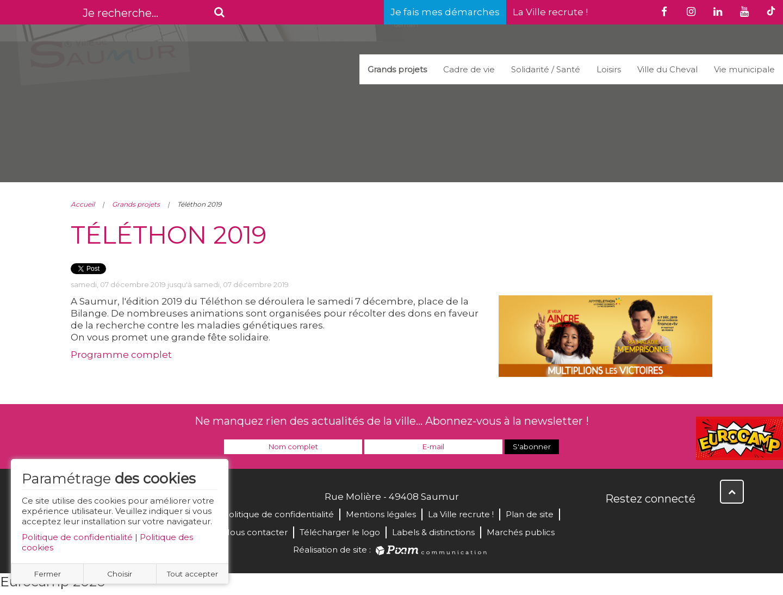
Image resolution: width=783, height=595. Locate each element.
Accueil (83, 204)
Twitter (638, 522)
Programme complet (121, 354)
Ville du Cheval (667, 69)
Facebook (614, 522)
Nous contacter (255, 532)
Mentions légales (381, 514)
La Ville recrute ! (550, 12)
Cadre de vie (469, 69)
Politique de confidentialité (77, 537)
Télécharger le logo (340, 532)
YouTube (662, 522)
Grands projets (397, 69)
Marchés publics (521, 532)
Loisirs (608, 69)
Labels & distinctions (433, 532)
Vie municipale (744, 69)
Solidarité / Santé (545, 69)
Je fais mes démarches (445, 12)
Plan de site (530, 514)
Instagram (686, 522)
